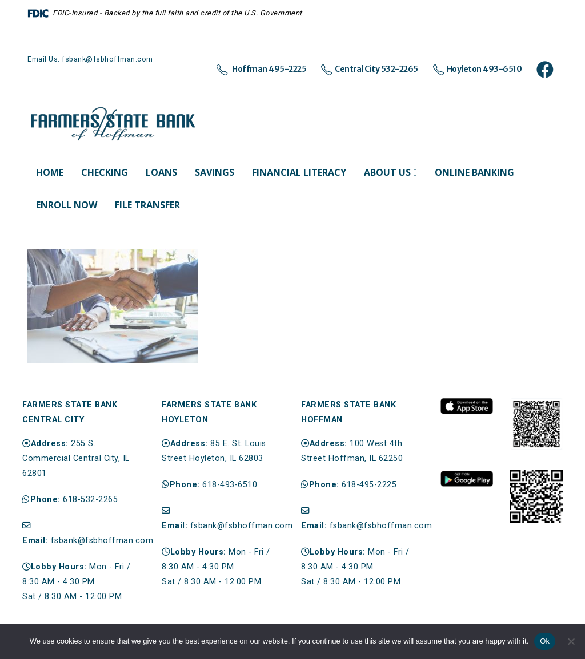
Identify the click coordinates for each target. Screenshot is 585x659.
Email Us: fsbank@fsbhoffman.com (90, 59)
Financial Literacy (299, 172)
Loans (161, 172)
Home (49, 172)
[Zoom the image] (466, 404)
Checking (104, 172)
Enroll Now (66, 205)
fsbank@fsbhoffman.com (102, 540)
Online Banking (474, 172)
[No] (570, 641)
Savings (214, 172)
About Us (387, 172)
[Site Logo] (113, 124)
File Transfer (147, 205)
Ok (545, 641)
